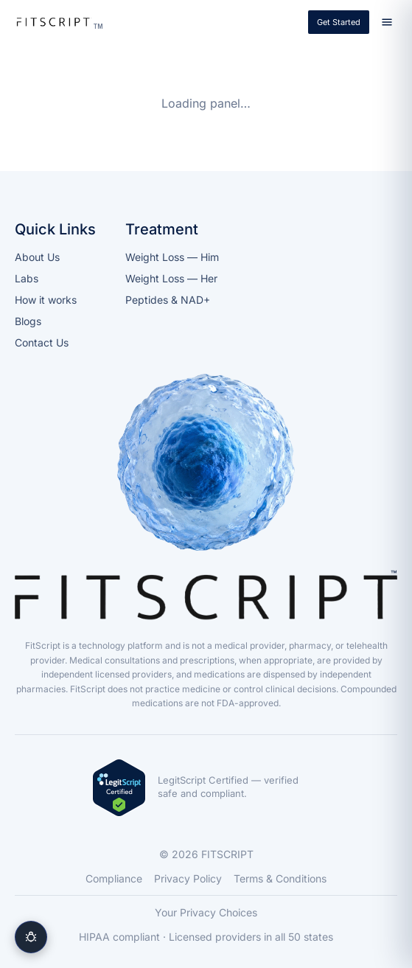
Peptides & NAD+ (167, 299)
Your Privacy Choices (206, 912)
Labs (26, 278)
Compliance (113, 878)
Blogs (28, 321)
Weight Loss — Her (171, 278)
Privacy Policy (188, 878)
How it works (46, 299)
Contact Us (42, 342)
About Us (37, 257)
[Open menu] (387, 22)
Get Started (338, 22)
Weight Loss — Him (172, 257)
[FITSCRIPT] (57, 22)
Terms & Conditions (280, 878)
